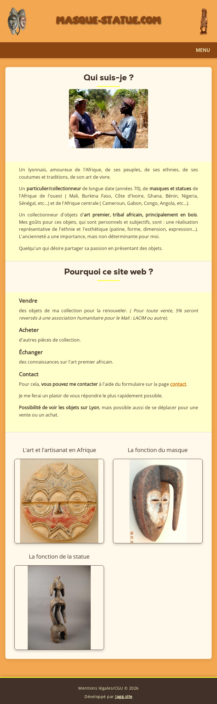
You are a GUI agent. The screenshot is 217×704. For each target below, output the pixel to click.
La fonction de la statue (59, 556)
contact (178, 384)
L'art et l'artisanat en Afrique (59, 450)
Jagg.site (124, 696)
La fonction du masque (158, 450)
